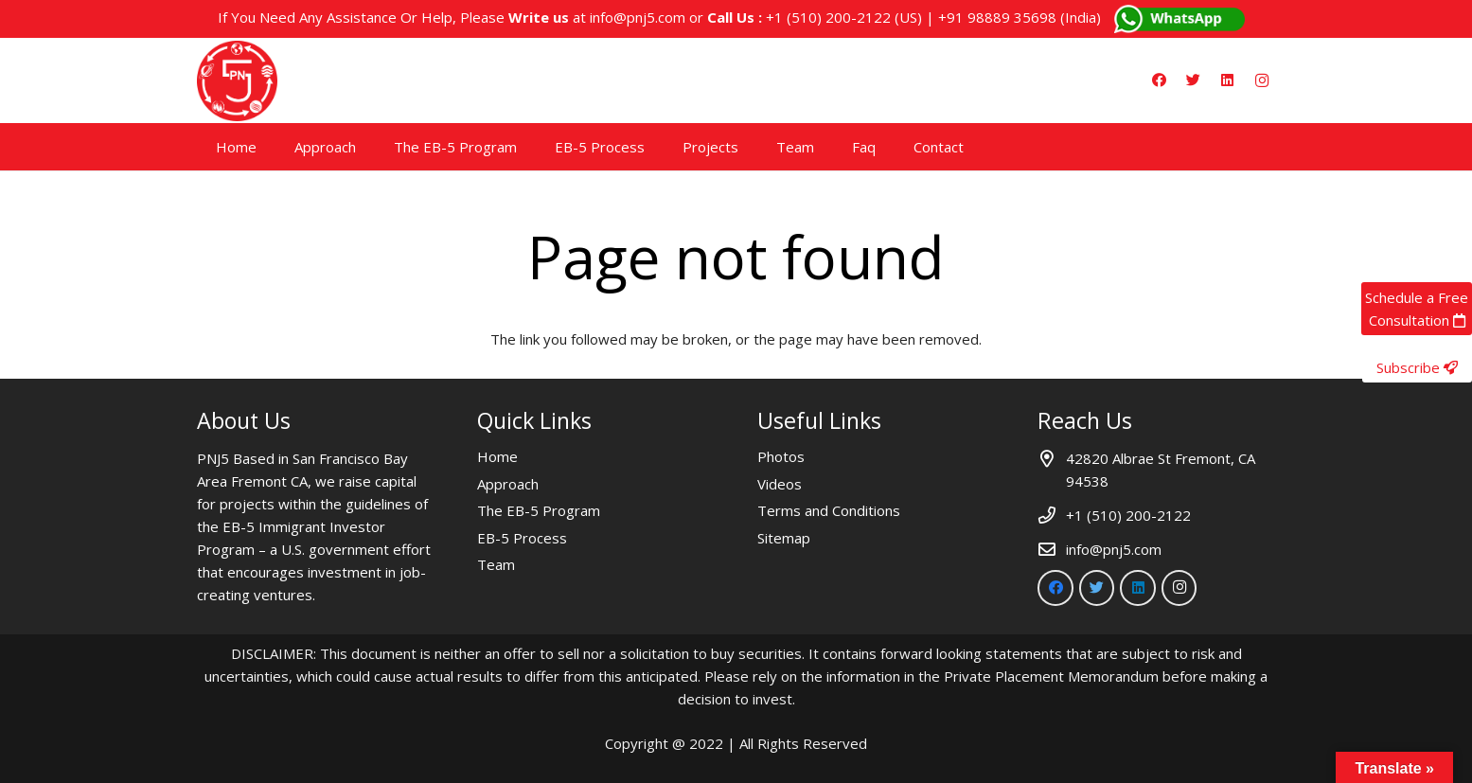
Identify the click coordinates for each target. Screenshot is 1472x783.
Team (496, 564)
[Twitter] (1193, 80)
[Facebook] (1159, 80)
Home (497, 456)
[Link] (237, 81)
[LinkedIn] (1228, 80)
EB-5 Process (522, 537)
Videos (779, 483)
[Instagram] (1262, 80)
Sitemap (783, 537)
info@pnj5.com (637, 17)
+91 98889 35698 (997, 17)
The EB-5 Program (538, 510)
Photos (781, 456)
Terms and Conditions (828, 510)
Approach (508, 483)
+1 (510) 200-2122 (828, 17)
